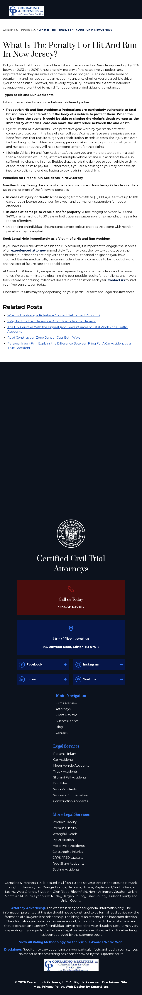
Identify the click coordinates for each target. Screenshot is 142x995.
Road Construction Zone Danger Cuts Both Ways (43, 337)
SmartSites (100, 987)
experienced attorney (28, 250)
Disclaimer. (111, 982)
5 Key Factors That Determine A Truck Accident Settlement (51, 321)
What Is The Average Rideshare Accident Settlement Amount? (53, 315)
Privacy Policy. (53, 987)
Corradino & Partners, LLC (19, 29)
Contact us (116, 280)
